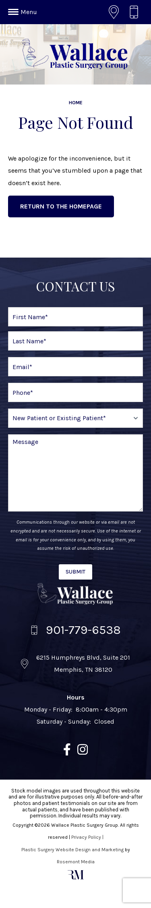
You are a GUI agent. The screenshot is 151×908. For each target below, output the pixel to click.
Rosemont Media (76, 862)
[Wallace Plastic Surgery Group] (75, 594)
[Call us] (136, 12)
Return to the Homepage (61, 206)
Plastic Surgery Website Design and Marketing (72, 849)
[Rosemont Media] (76, 878)
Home (76, 102)
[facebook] (67, 751)
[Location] (116, 12)
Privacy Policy (86, 837)
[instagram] (82, 751)
